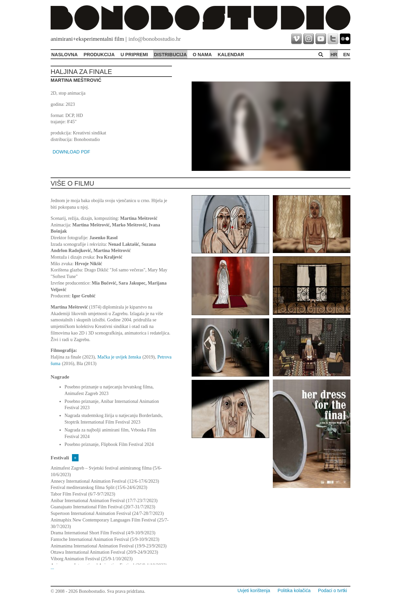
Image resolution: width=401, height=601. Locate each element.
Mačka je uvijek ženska (119, 356)
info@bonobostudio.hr (155, 38)
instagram (308, 39)
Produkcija (99, 54)
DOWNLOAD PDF (71, 151)
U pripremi (134, 54)
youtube (321, 39)
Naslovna (64, 54)
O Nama (202, 54)
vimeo (296, 39)
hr (333, 54)
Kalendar (231, 54)
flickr (345, 39)
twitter (333, 39)
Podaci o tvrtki (332, 590)
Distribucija (170, 54)
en (346, 54)
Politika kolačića (294, 590)
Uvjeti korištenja (253, 590)
